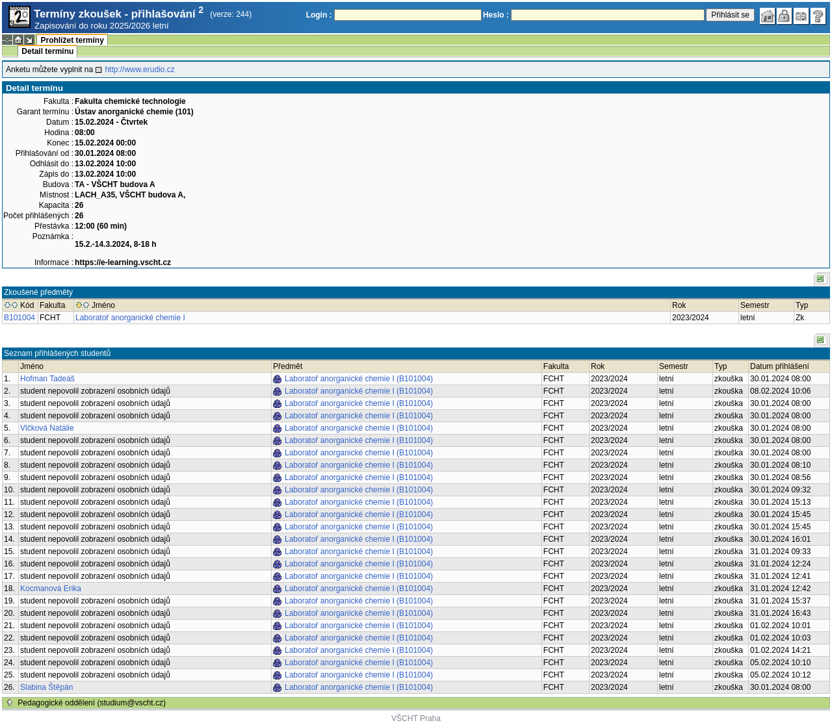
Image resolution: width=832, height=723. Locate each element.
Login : (319, 14)
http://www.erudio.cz (139, 69)
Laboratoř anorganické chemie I (130, 317)
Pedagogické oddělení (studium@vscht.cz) (92, 702)
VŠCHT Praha (416, 718)
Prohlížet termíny (71, 40)
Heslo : (496, 14)
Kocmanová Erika (50, 588)
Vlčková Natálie (47, 428)
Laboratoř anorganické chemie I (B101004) (359, 378)
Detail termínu (47, 51)
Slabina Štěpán (46, 687)
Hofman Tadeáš (47, 378)
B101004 (19, 317)
